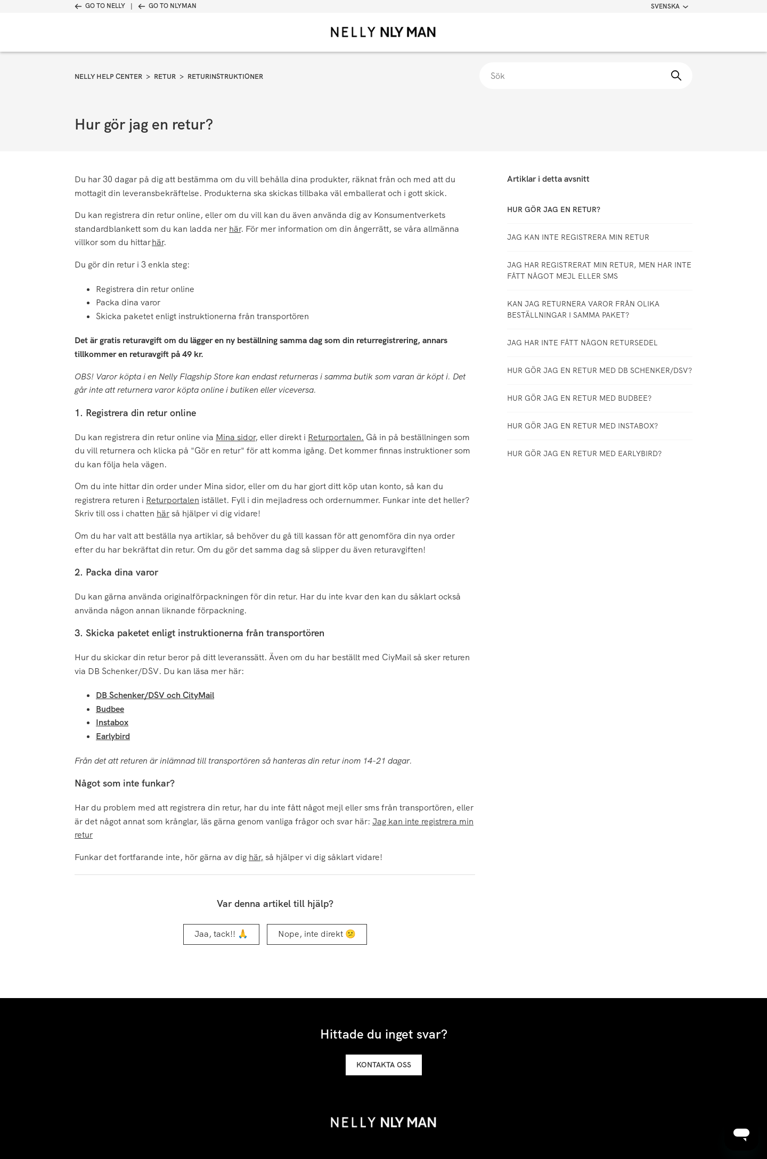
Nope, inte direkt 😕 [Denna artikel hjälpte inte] (317, 933)
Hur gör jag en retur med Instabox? (582, 426)
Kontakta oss (383, 1064)
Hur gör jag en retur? (553, 209)
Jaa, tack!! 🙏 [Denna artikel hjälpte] (221, 933)
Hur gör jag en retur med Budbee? (579, 398)
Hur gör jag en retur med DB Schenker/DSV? (599, 370)
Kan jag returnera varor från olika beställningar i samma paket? (583, 309)
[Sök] (585, 75)
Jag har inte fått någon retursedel (582, 342)
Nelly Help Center (108, 76)
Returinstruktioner (225, 76)
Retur (165, 76)
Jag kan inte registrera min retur (578, 237)
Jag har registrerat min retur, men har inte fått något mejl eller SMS (599, 270)
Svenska (669, 6)
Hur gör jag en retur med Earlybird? (584, 453)
